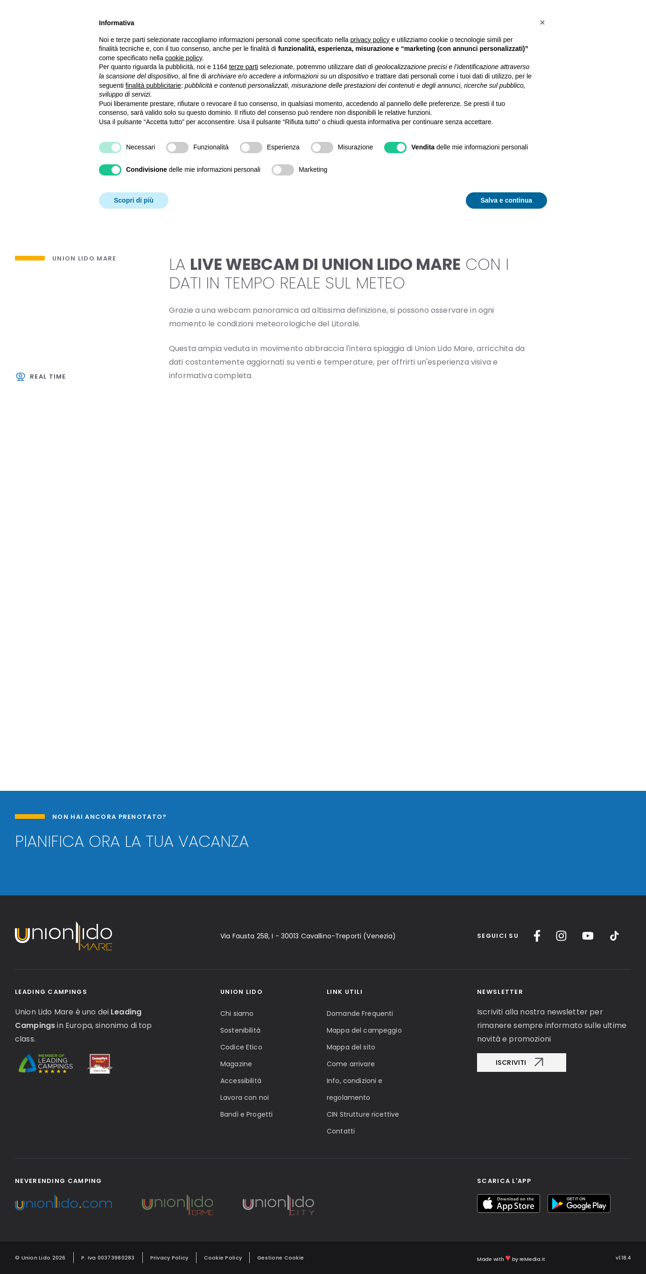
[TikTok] (614, 936)
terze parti (243, 66)
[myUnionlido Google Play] (579, 1203)
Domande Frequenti (360, 1013)
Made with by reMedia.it (511, 1257)
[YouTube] (588, 936)
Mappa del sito (351, 1047)
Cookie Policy (223, 1257)
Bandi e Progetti (246, 1114)
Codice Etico (241, 1047)
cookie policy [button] (183, 58)
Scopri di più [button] (134, 200)
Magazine (236, 1064)
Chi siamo (236, 1013)
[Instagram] (561, 936)
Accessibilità (240, 1080)
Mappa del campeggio (364, 1030)
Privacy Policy (169, 1257)
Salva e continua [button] (506, 200)
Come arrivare (351, 1064)
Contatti (341, 1131)
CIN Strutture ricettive (363, 1114)
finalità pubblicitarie (153, 85)
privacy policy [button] (370, 39)
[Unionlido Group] (63, 1202)
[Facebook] (537, 936)
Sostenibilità (240, 1030)
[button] (542, 22)
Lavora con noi (244, 1097)
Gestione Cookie (280, 1257)
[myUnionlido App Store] (508, 1203)
